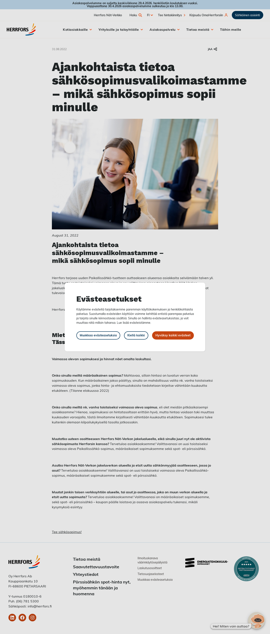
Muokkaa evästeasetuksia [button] (98, 335)
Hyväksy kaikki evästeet (172, 335)
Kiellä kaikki (136, 335)
